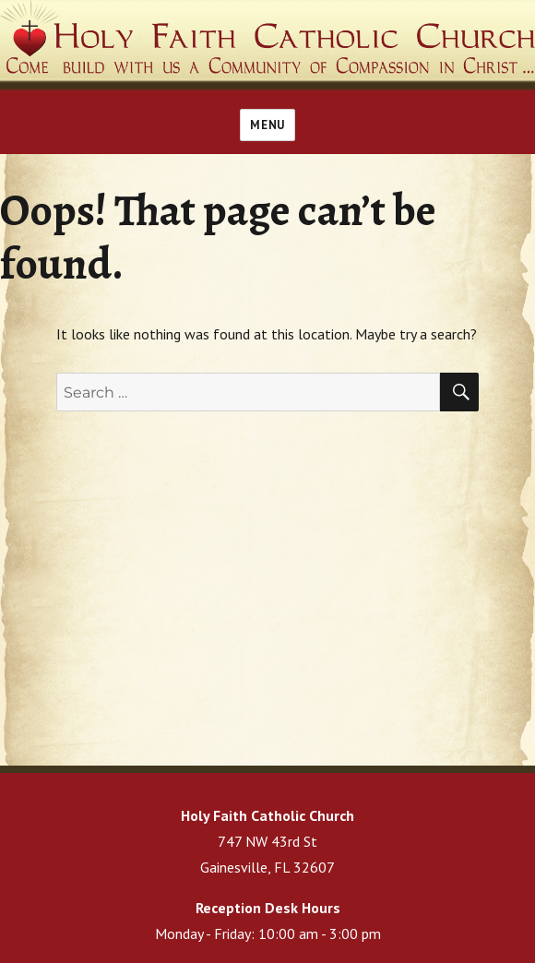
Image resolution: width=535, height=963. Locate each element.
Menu (267, 125)
